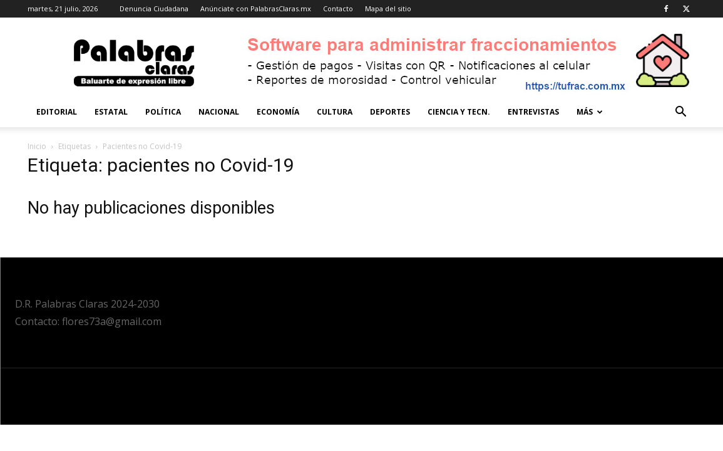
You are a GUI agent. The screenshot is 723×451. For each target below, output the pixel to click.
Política (163, 111)
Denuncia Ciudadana (154, 8)
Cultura (334, 111)
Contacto (338, 8)
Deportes (390, 111)
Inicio (37, 146)
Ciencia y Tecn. (459, 111)
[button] (681, 113)
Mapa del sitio (388, 8)
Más (590, 111)
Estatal (111, 111)
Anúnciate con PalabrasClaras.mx (255, 8)
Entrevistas (533, 111)
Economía (278, 111)
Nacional (218, 111)
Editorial (56, 111)
